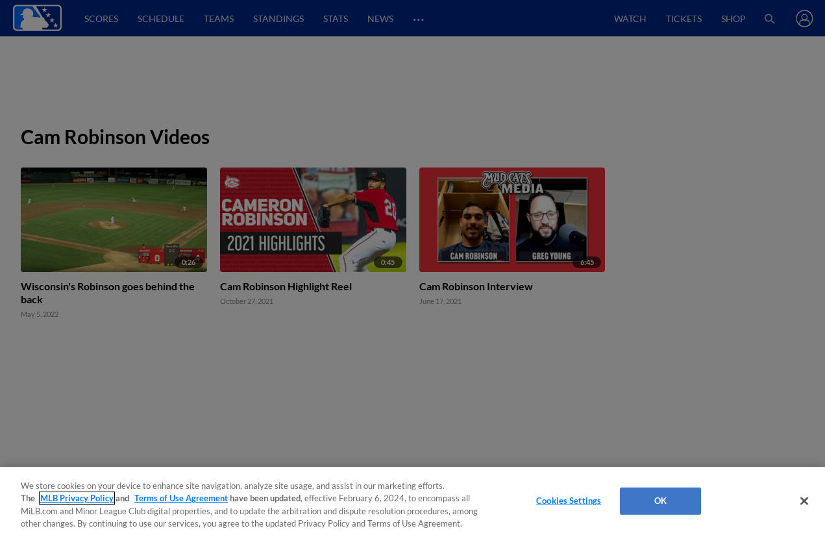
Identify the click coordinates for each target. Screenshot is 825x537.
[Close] (804, 500)
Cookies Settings (568, 500)
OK (660, 500)
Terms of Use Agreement (181, 498)
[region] (412, 502)
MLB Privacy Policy (77, 498)
